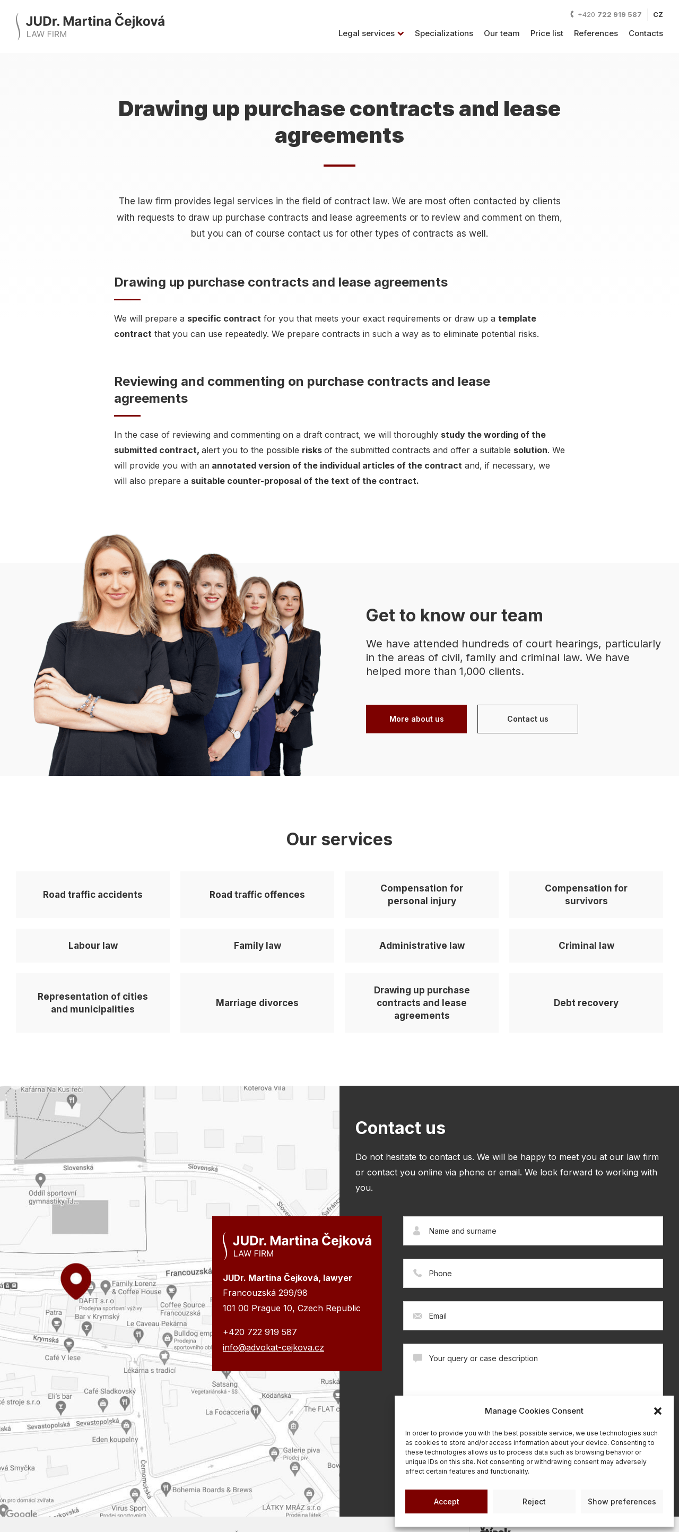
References (596, 33)
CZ (658, 14)
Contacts (646, 33)
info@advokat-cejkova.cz (273, 1347)
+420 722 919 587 (260, 1332)
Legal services (371, 33)
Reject (534, 1501)
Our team (502, 33)
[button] (657, 1411)
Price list (546, 33)
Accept (446, 1501)
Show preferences (622, 1501)
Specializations (444, 33)
